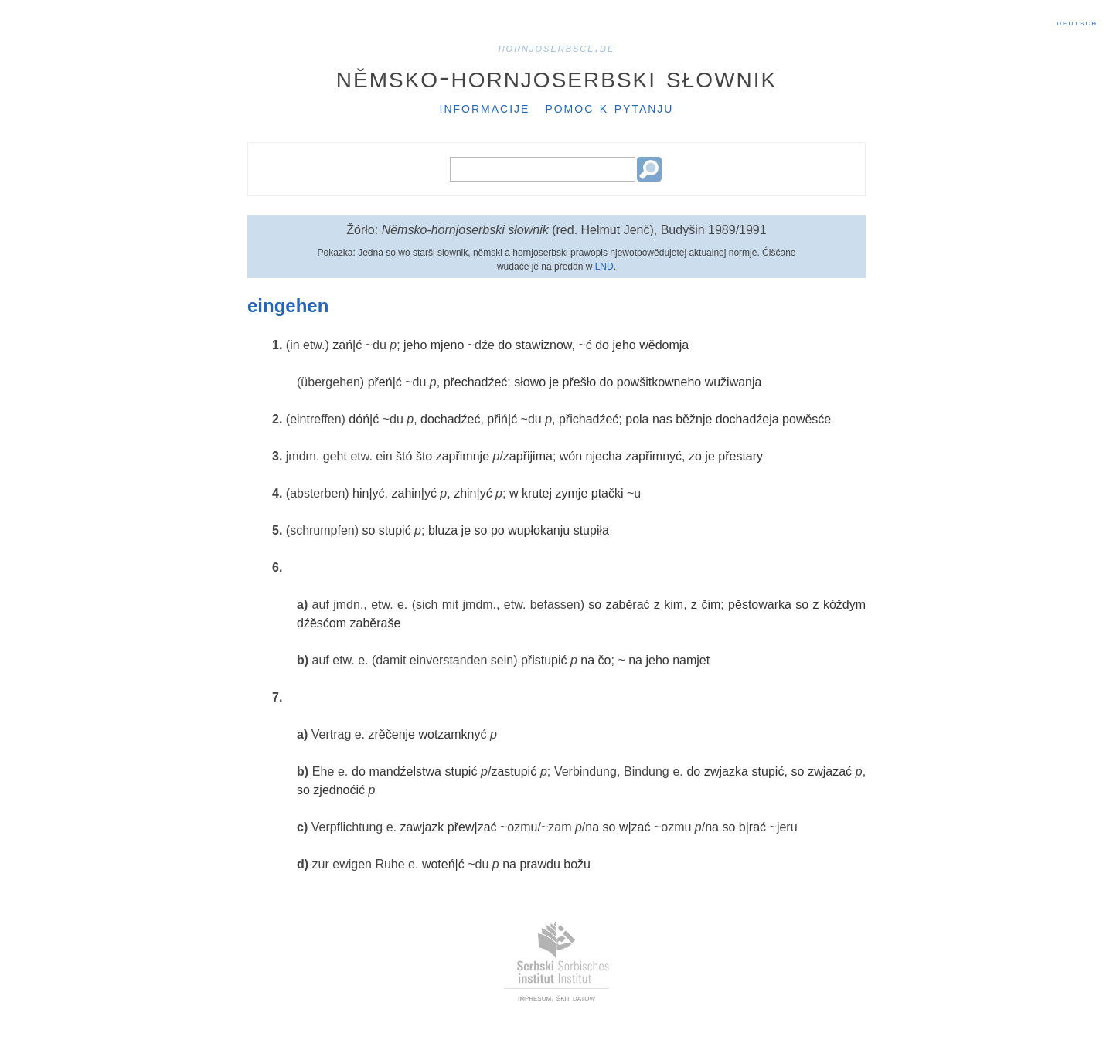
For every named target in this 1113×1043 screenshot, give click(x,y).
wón (571, 456)
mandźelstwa (405, 771)
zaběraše (374, 623)
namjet (691, 660)
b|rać (752, 827)
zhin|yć (473, 493)
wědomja (664, 345)
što (424, 456)
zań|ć (347, 345)
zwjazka (726, 771)
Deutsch (1077, 22)
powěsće (806, 419)
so (369, 530)
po (498, 530)
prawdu (539, 864)
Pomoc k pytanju (609, 107)
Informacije (485, 107)
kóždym (844, 604)
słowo (530, 382)
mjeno (448, 345)
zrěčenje (392, 734)
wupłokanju (539, 530)
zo (695, 456)
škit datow (575, 997)
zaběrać (628, 604)
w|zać (635, 827)
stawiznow (544, 345)
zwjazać (830, 771)
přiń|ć (502, 419)
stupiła (591, 530)
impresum (534, 997)
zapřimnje (462, 456)
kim (673, 604)
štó (404, 456)
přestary (740, 456)
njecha (604, 456)
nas (662, 419)
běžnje (694, 419)
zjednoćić (339, 790)
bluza (443, 530)
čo (604, 660)
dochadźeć (450, 419)
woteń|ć (443, 864)
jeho (415, 345)
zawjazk (422, 827)
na (587, 660)
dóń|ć (364, 419)
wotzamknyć (452, 734)
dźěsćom (321, 623)
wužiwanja (733, 382)
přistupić (544, 660)
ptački (607, 493)
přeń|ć (385, 382)
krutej (537, 493)
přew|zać (472, 827)
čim (710, 604)
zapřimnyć (653, 456)
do (505, 345)
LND (604, 266)
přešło (580, 382)
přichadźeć (588, 419)
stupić (395, 530)
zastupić (513, 771)
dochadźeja (747, 419)
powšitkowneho (659, 382)
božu (577, 864)
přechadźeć (476, 382)
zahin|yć (413, 493)
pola (636, 419)
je (554, 382)
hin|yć (368, 493)
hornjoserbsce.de (557, 47)
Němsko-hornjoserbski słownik (557, 76)
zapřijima (528, 456)
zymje (572, 493)
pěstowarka (759, 604)
